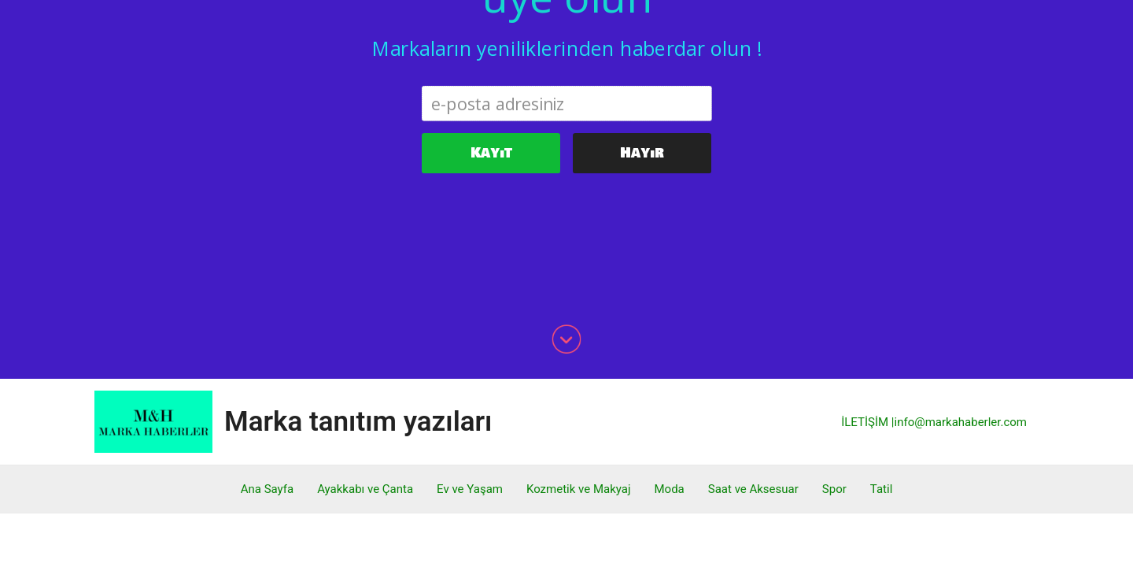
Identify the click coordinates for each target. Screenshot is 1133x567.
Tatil (881, 345)
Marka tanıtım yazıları (358, 277)
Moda (670, 345)
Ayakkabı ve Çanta (365, 345)
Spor (834, 345)
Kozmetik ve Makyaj (578, 345)
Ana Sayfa (267, 345)
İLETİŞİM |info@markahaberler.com (934, 278)
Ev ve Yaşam (470, 345)
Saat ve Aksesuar (753, 345)
